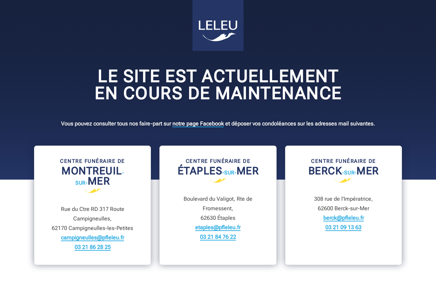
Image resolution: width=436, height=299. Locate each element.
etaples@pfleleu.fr (217, 227)
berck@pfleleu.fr (343, 218)
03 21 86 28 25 (93, 247)
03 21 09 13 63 (343, 227)
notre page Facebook (198, 124)
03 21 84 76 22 (218, 237)
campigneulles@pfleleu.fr (92, 237)
